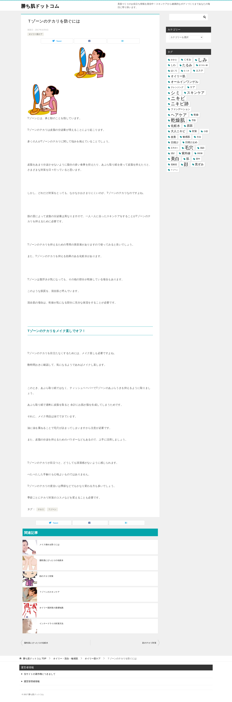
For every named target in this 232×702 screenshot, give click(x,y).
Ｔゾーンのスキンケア (49, 592)
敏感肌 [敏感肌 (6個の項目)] (186, 137)
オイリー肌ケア (35, 34)
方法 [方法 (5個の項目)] (199, 137)
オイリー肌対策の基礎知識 (51, 608)
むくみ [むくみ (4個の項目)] (186, 71)
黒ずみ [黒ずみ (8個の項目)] (199, 164)
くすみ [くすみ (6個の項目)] (187, 59)
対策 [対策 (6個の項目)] (194, 131)
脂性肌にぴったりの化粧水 (51, 560)
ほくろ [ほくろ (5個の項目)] (174, 70)
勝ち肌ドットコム (41, 5)
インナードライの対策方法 (51, 623)
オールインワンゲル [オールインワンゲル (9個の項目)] (184, 81)
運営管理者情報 (32, 681)
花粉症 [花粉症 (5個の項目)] (174, 164)
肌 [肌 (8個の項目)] (187, 158)
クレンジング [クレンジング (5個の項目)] (177, 87)
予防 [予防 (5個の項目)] (194, 120)
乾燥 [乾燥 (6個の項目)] (196, 114)
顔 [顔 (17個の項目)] (186, 164)
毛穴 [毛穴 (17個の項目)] (189, 148)
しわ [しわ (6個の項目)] (173, 65)
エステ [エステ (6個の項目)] (199, 70)
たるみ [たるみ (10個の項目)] (187, 65)
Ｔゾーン (52, 509)
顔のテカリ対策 (46, 576)
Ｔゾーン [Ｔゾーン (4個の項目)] (174, 170)
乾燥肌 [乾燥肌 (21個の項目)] (178, 120)
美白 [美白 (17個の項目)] (175, 158)
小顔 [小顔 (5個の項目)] (206, 131)
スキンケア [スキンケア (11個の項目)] (196, 93)
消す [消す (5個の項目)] (173, 153)
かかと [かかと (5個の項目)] (174, 59)
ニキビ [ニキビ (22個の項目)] (178, 98)
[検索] (188, 17)
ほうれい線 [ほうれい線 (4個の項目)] (203, 65)
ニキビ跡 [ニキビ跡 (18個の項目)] (180, 103)
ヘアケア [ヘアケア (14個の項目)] (179, 115)
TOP (34, 658)
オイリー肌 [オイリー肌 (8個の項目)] (178, 76)
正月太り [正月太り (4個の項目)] (174, 148)
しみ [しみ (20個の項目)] (202, 59)
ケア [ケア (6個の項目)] (192, 87)
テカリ (41, 509)
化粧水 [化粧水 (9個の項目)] (175, 125)
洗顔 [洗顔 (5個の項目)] (202, 148)
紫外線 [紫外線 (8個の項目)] (186, 153)
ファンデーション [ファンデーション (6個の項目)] (180, 109)
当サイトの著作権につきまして (39, 674)
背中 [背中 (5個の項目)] (198, 159)
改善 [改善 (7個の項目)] (173, 136)
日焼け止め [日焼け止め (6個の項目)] (191, 142)
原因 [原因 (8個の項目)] (190, 125)
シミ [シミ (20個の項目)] (175, 92)
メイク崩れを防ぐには (49, 544)
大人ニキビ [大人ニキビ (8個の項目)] (178, 131)
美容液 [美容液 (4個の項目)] (200, 153)
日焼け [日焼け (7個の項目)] (175, 142)
